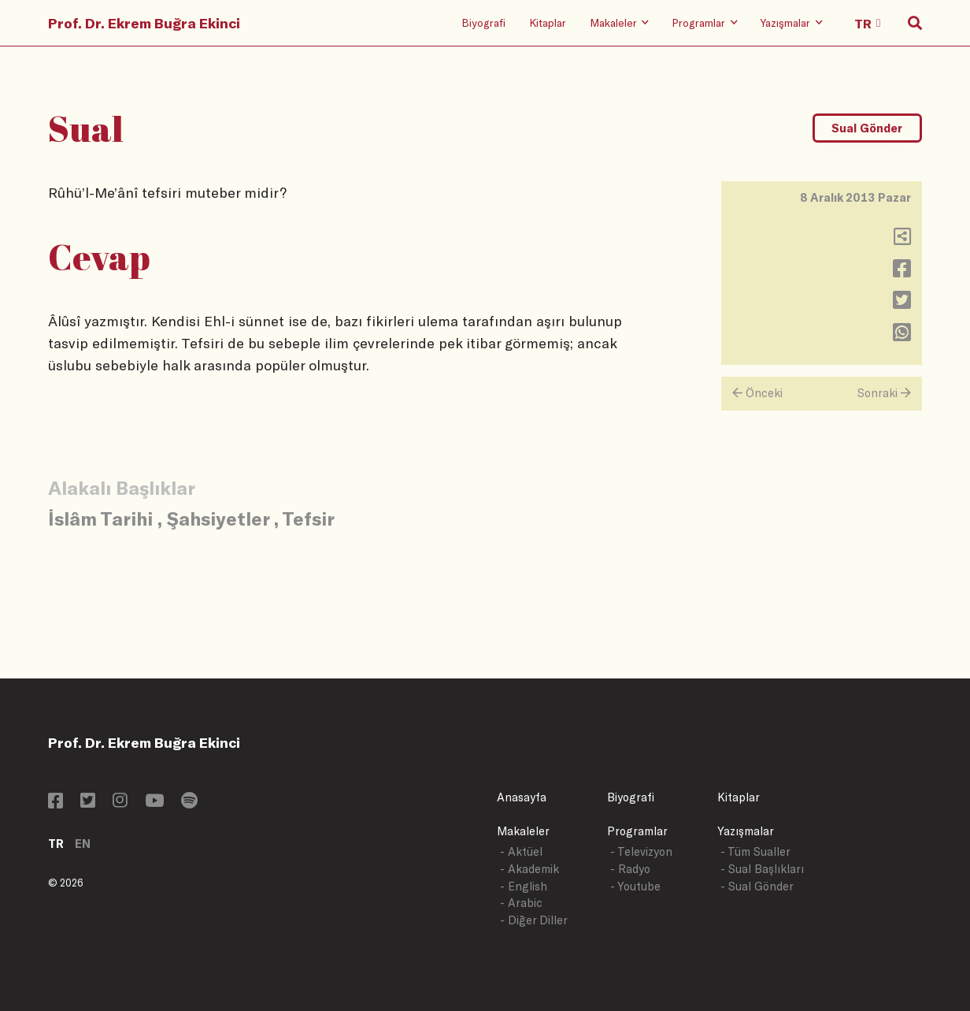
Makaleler (523, 831)
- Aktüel (521, 851)
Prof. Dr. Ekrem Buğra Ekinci (144, 23)
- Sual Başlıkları (762, 868)
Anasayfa (521, 797)
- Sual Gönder (757, 886)
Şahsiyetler (218, 518)
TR (56, 843)
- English (523, 886)
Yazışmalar (745, 831)
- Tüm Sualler (755, 851)
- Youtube (635, 886)
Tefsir (308, 518)
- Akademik (529, 868)
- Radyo (630, 868)
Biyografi (483, 22)
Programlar (637, 831)
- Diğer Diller (534, 920)
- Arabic (521, 902)
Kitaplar (547, 22)
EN (83, 843)
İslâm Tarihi (100, 518)
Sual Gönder (866, 128)
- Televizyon (641, 851)
